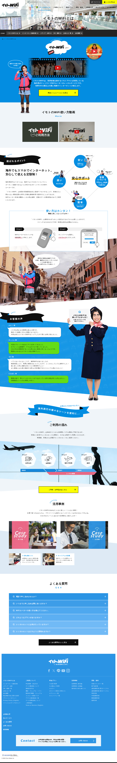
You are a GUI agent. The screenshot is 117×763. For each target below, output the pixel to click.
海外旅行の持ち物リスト (79, 688)
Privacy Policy (11, 700)
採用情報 (6, 729)
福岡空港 (94, 700)
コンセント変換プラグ (32, 695)
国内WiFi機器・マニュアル (34, 693)
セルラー (52, 688)
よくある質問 (7, 722)
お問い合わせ (7, 725)
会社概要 (77, 33)
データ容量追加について (33, 700)
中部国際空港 (95, 695)
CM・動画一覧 (7, 688)
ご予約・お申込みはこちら (58, 489)
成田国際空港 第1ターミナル (100, 688)
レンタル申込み (110, 2)
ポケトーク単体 (57, 691)
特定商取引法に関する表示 (11, 695)
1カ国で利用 (53, 683)
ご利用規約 (29, 703)
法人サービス (7, 718)
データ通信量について (32, 686)
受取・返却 (95, 680)
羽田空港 (94, 693)
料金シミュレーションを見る (58, 93)
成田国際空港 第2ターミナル (100, 691)
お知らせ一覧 (67, 33)
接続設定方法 (30, 688)
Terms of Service (35, 705)
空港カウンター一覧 (98, 683)
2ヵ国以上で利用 (54, 686)
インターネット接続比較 (29, 33)
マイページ (97, 2)
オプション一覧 (54, 693)
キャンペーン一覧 (54, 695)
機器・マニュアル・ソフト (34, 691)
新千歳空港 (95, 686)
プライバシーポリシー (9, 698)
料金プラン (53, 680)
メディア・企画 (45, 33)
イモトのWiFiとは (13, 33)
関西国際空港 (95, 698)
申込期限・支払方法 (32, 683)
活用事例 (74, 680)
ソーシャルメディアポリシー (11, 703)
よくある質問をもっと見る (58, 642)
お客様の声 (6, 714)
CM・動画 (56, 33)
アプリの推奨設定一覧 (32, 698)
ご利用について (31, 680)
